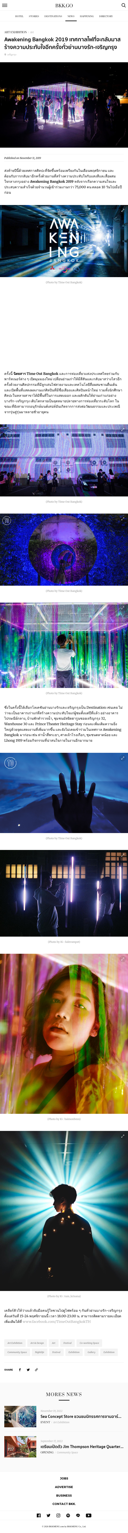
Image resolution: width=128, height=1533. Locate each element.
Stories (34, 16)
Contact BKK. (64, 1504)
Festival (67, 1342)
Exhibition (74, 1352)
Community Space (17, 1352)
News (71, 16)
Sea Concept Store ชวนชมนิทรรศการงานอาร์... (81, 1416)
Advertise (64, 1487)
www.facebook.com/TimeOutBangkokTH (57, 1321)
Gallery (91, 1352)
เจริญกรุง (10, 54)
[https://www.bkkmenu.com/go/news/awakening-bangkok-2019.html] (36, 1369)
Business (64, 1495)
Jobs (64, 1478)
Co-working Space (89, 1342)
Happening (87, 16)
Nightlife (39, 1352)
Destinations (53, 16)
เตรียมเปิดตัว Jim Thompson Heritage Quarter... (82, 1447)
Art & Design (37, 1342)
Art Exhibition (14, 1342)
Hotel (19, 16)
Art (32, 32)
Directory (106, 16)
